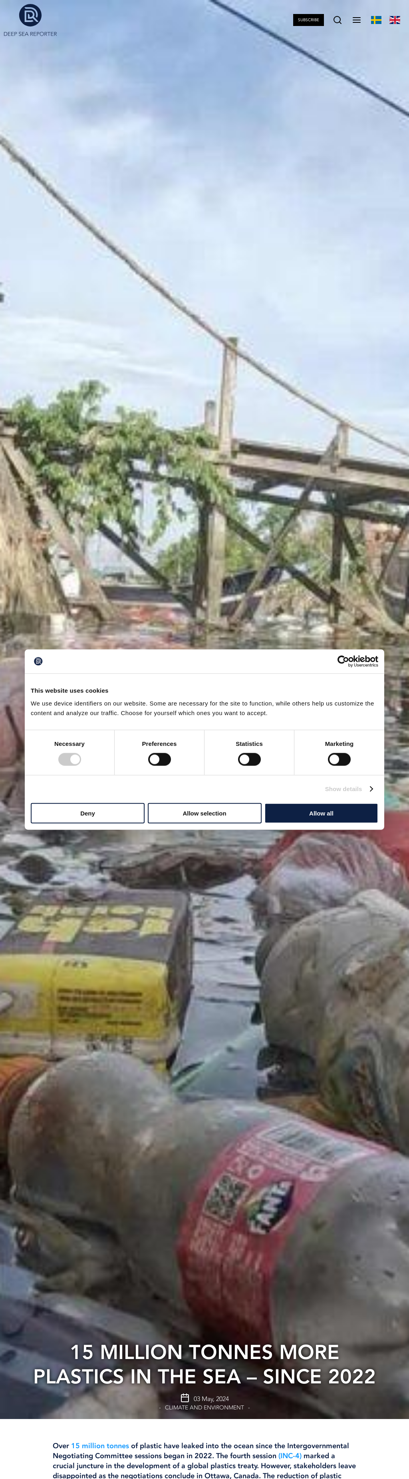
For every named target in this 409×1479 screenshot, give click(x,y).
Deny (87, 812)
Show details (343, 788)
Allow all (321, 812)
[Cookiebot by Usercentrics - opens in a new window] (343, 662)
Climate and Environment (204, 1407)
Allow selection (204, 812)
